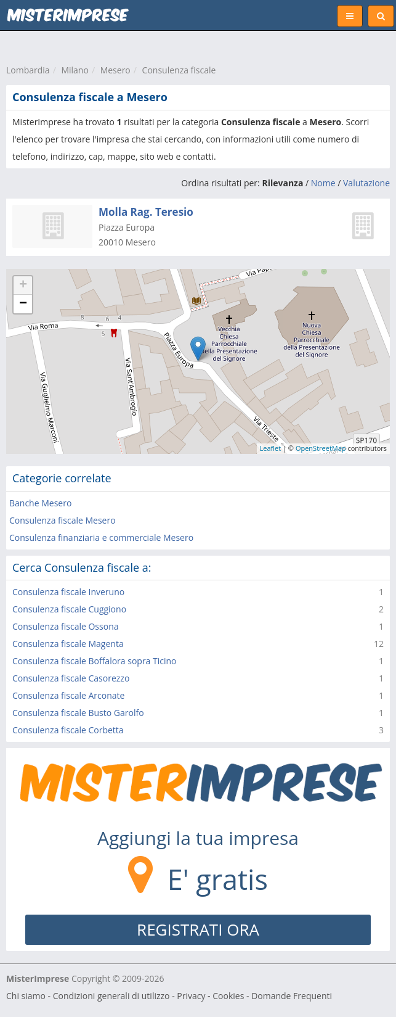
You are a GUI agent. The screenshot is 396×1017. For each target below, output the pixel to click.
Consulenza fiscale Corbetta (68, 730)
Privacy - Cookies (210, 996)
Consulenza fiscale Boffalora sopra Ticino (94, 661)
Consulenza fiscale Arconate (68, 695)
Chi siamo (26, 996)
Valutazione (366, 183)
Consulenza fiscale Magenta (68, 643)
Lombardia (28, 70)
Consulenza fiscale (179, 70)
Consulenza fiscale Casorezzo (70, 678)
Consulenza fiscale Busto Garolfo (78, 712)
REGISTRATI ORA (198, 929)
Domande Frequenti (291, 996)
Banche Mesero (40, 503)
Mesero (115, 70)
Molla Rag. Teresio (146, 212)
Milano (74, 70)
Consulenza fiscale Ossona (65, 626)
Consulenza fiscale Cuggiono (69, 609)
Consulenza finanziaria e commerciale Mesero (101, 537)
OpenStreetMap (321, 448)
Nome (323, 183)
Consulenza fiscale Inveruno (68, 592)
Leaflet (270, 448)
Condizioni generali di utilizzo (111, 996)
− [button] (23, 304)
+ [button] (23, 285)
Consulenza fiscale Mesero (62, 520)
